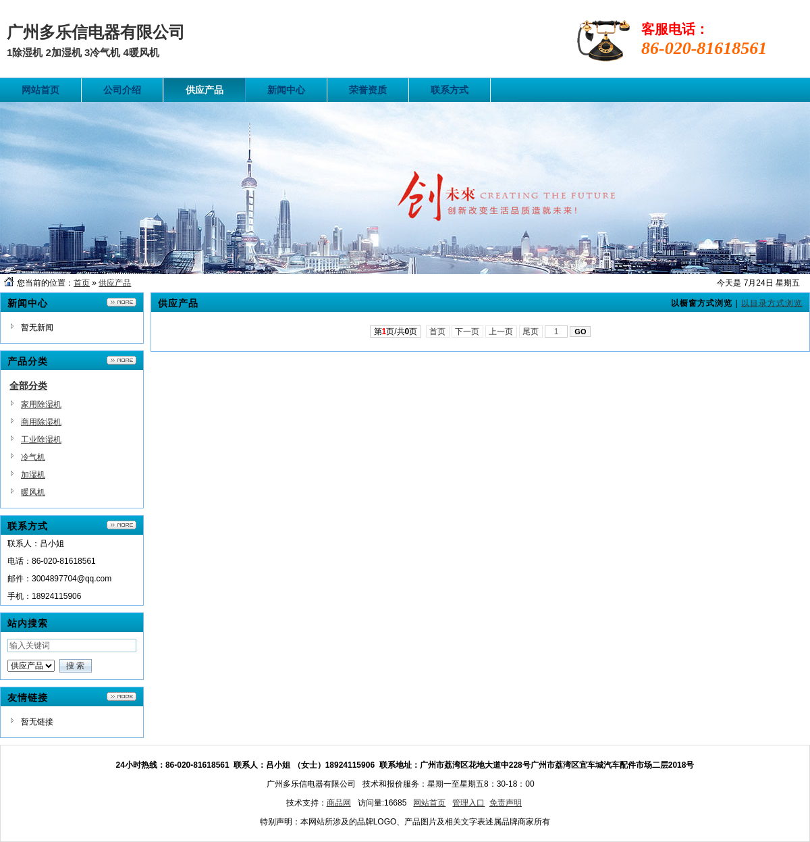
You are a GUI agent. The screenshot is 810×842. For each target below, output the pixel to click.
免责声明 (505, 803)
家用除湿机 (41, 404)
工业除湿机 (41, 439)
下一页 (467, 331)
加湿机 (33, 474)
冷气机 (33, 457)
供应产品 (115, 283)
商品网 (339, 803)
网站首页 (429, 803)
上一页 (501, 331)
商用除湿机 (41, 422)
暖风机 (33, 492)
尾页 (530, 331)
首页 (82, 283)
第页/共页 (396, 331)
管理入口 (468, 803)
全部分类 (28, 385)
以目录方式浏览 (772, 303)
